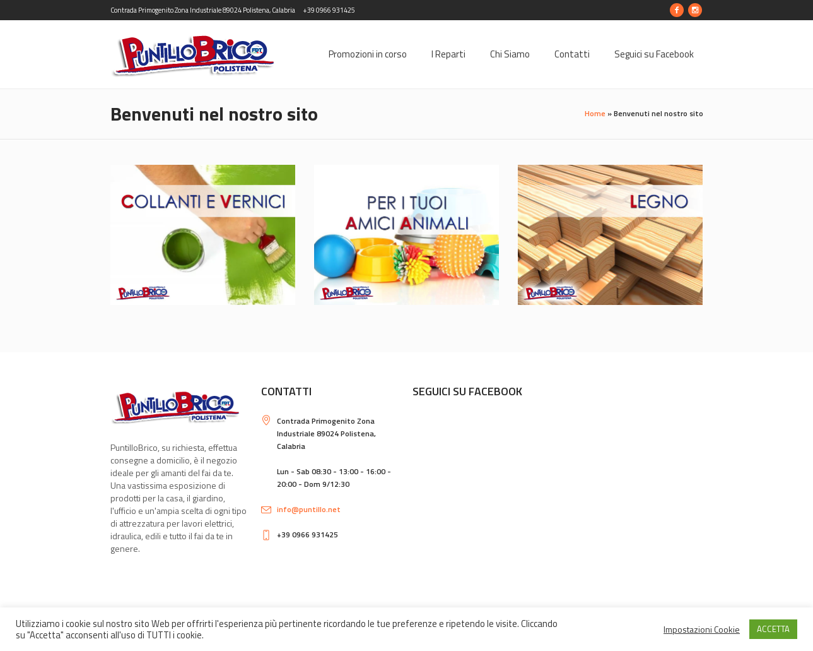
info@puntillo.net (309, 509)
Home (595, 113)
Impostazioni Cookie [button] (702, 629)
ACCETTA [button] (773, 629)
